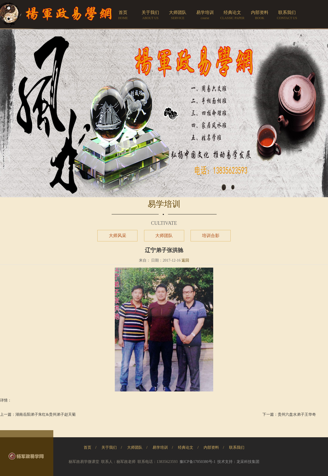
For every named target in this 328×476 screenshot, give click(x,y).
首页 (87, 447)
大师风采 (117, 235)
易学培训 (160, 447)
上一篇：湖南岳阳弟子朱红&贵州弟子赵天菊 (38, 414)
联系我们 (236, 447)
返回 (185, 260)
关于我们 (109, 447)
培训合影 (210, 235)
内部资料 (211, 447)
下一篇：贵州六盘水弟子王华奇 (289, 414)
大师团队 (164, 235)
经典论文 (185, 447)
